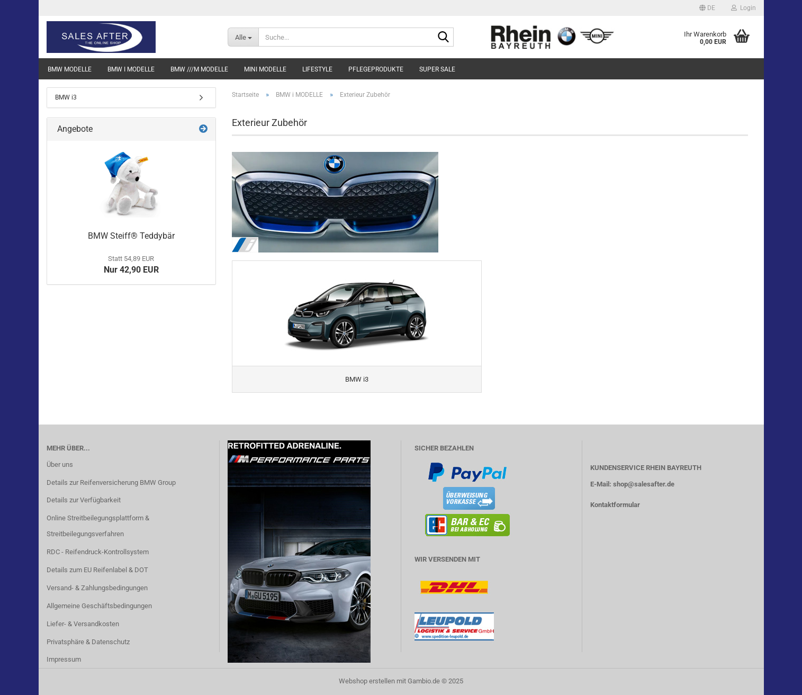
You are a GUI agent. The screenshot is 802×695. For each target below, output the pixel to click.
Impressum (64, 659)
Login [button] (743, 8)
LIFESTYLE (317, 69)
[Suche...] (243, 37)
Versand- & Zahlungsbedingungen (97, 588)
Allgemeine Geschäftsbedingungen (99, 606)
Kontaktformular (615, 505)
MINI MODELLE (265, 69)
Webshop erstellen (367, 681)
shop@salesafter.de (643, 484)
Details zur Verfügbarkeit (84, 500)
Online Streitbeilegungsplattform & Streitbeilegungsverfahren (98, 526)
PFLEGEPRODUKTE (375, 69)
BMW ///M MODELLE (199, 69)
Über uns (60, 464)
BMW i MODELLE (131, 69)
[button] (707, 8)
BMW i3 (66, 97)
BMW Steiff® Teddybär (131, 236)
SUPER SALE (437, 69)
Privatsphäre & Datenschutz (88, 642)
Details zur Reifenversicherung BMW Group (111, 482)
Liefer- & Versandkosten (83, 624)
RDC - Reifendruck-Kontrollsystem (98, 552)
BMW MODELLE (70, 69)
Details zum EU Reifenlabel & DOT (97, 570)
